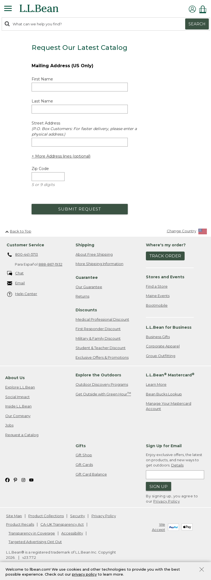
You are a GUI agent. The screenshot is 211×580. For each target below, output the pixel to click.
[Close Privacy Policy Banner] (202, 570)
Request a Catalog (21, 435)
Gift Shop (84, 455)
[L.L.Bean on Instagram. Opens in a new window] (23, 480)
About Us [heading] (15, 377)
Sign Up (158, 486)
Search (197, 23)
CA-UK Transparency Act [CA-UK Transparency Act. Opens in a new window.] (62, 524)
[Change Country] (187, 232)
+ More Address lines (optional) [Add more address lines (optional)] (61, 156)
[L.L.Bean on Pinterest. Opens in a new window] (15, 480)
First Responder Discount (98, 329)
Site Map (14, 516)
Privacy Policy (166, 501)
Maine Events (158, 295)
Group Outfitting (160, 356)
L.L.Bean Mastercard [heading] (170, 374)
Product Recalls (20, 524)
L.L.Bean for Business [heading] (168, 327)
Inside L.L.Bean (18, 406)
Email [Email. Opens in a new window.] (16, 283)
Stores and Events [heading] (165, 276)
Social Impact (17, 397)
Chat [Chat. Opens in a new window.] (15, 273)
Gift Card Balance (91, 474)
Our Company (17, 416)
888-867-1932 (50, 264)
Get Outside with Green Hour (103, 394)
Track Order (165, 255)
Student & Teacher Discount (101, 348)
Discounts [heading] (86, 309)
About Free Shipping (94, 254)
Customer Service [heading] (25, 244)
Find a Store (157, 286)
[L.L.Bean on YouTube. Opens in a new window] (31, 480)
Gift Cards (84, 464)
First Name (42, 79)
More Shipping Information (99, 263)
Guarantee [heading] (87, 277)
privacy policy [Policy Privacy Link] (84, 574)
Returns (82, 296)
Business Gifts (158, 336)
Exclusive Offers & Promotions (102, 357)
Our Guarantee (89, 287)
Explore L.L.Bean (20, 387)
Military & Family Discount (98, 338)
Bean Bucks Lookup (164, 394)
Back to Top (18, 231)
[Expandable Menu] (8, 9)
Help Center (22, 294)
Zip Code (40, 168)
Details (177, 465)
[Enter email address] (175, 474)
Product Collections (46, 516)
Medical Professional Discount (102, 319)
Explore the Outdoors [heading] (98, 375)
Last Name (42, 101)
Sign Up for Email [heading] (164, 445)
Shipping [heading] (85, 244)
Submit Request (79, 209)
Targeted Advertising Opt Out (35, 541)
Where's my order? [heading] (166, 244)
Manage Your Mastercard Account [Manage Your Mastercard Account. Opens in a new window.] (168, 406)
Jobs (9, 425)
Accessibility (72, 533)
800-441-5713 (22, 255)
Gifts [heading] (81, 445)
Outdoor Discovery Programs (102, 384)
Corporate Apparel (163, 346)
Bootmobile (157, 305)
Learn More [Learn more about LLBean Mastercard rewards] (156, 384)
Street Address (84, 129)
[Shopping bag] (204, 9)
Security (77, 516)
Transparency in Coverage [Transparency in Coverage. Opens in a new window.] (32, 533)
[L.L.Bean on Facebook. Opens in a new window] (7, 480)
